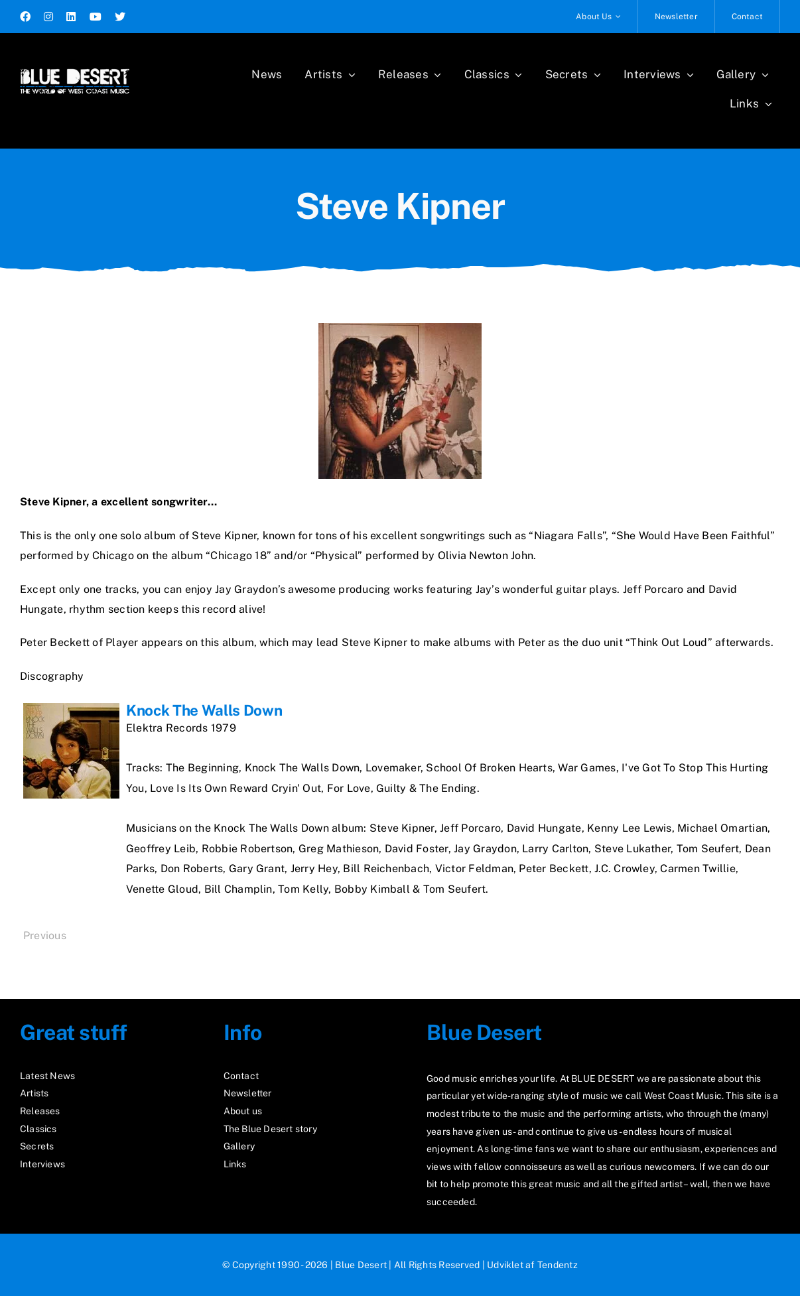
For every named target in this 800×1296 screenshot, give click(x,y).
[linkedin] (71, 16)
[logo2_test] (74, 64)
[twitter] (120, 16)
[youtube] (95, 16)
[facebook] (25, 16)
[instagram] (48, 16)
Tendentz (557, 1265)
